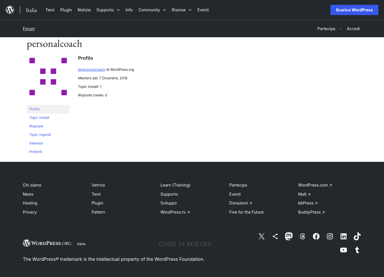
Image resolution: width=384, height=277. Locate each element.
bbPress (308, 202)
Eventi (235, 194)
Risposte (36, 126)
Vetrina (98, 185)
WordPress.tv (175, 212)
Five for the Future (246, 212)
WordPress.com (315, 185)
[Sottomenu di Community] (152, 10)
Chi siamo (32, 185)
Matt (304, 194)
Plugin (97, 202)
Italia (81, 243)
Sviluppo (168, 202)
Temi (96, 194)
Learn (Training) (175, 185)
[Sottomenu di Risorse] (182, 10)
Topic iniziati (39, 117)
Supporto (169, 194)
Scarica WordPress (354, 9)
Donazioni (240, 202)
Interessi (36, 143)
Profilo (34, 109)
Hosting (30, 202)
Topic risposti (40, 135)
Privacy (30, 212)
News (28, 194)
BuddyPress (311, 212)
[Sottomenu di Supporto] (108, 10)
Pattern (98, 212)
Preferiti (35, 152)
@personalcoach (91, 69)
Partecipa (238, 185)
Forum (29, 28)
